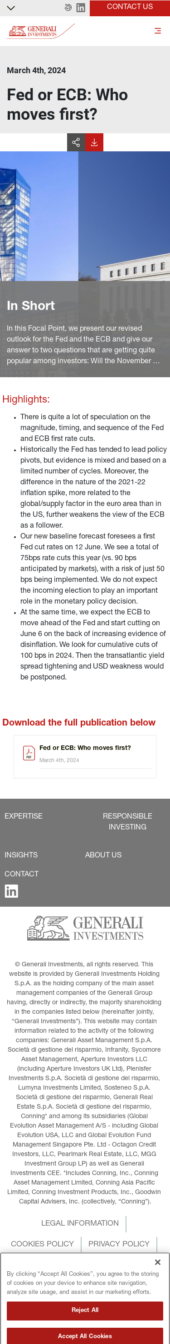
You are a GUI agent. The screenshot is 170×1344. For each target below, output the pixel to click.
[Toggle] (157, 31)
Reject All (85, 1329)
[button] (68, 8)
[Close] (158, 1281)
